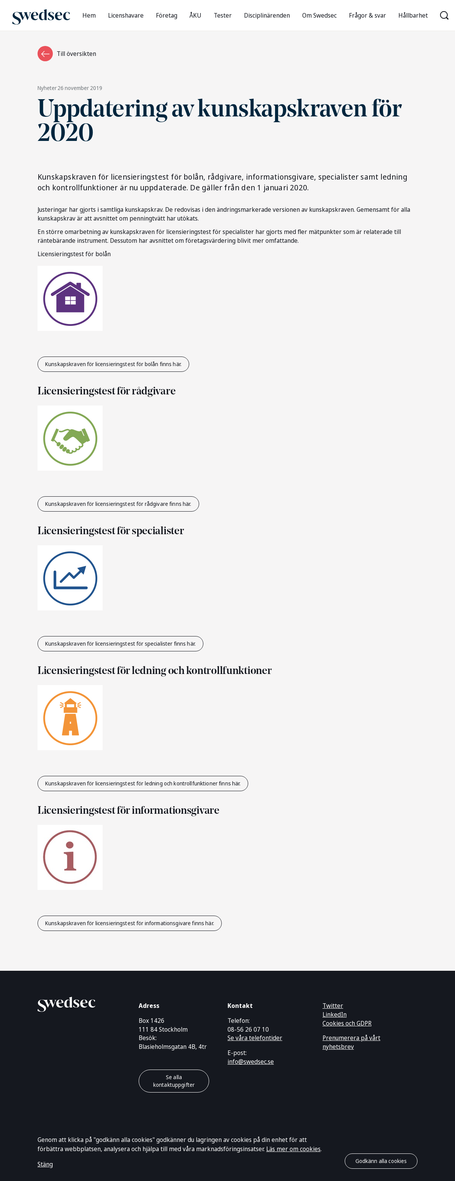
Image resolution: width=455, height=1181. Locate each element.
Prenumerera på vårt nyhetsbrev (351, 1042)
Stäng (45, 1164)
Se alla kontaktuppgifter (174, 1080)
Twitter (332, 1005)
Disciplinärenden (267, 15)
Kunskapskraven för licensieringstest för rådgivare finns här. (118, 503)
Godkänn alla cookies (381, 1161)
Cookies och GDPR (347, 1023)
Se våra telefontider (255, 1038)
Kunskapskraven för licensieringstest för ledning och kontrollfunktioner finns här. (143, 783)
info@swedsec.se (251, 1061)
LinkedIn (334, 1014)
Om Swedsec (319, 15)
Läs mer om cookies (293, 1149)
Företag (166, 15)
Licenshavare (126, 15)
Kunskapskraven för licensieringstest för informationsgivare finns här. (129, 923)
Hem (89, 15)
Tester (223, 15)
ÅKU (195, 15)
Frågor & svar (367, 15)
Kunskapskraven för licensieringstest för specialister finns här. (120, 643)
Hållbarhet (413, 15)
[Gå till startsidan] (41, 15)
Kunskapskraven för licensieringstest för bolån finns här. (113, 364)
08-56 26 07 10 (248, 1029)
